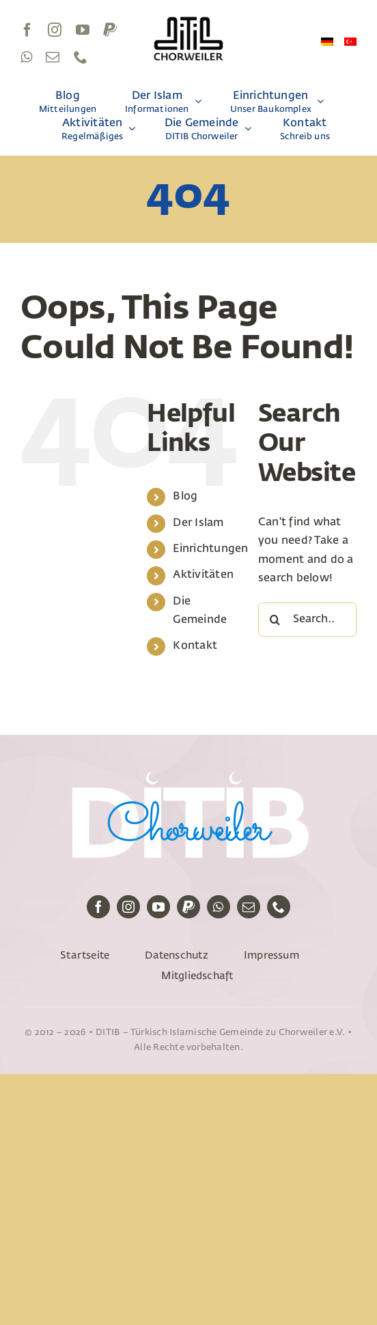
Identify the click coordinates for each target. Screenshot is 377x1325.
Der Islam (198, 523)
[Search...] (307, 619)
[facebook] (27, 30)
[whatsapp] (26, 57)
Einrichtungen (210, 549)
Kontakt (195, 646)
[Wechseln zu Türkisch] (350, 43)
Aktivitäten (203, 575)
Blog (185, 496)
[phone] (80, 57)
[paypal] (110, 30)
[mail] (52, 57)
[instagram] (54, 30)
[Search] (275, 619)
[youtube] (82, 30)
